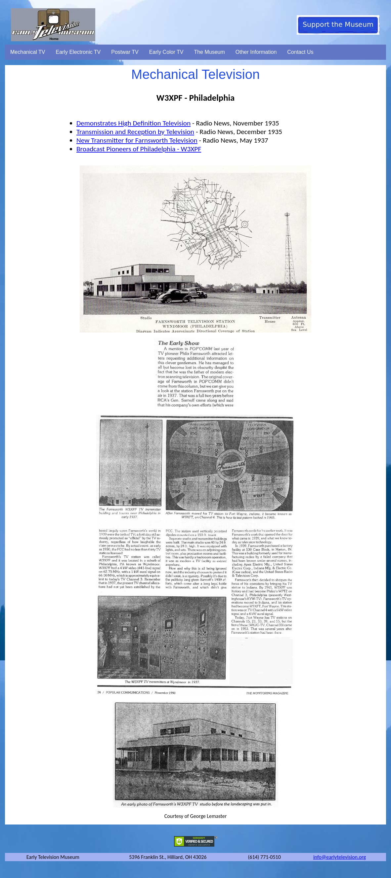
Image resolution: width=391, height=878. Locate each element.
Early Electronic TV (78, 52)
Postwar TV (124, 52)
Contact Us (300, 52)
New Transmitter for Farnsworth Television (136, 140)
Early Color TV (166, 52)
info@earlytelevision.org (339, 857)
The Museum (209, 52)
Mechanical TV (27, 52)
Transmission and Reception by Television (135, 131)
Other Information (256, 52)
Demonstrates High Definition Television (133, 123)
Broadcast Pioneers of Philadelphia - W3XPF (138, 149)
